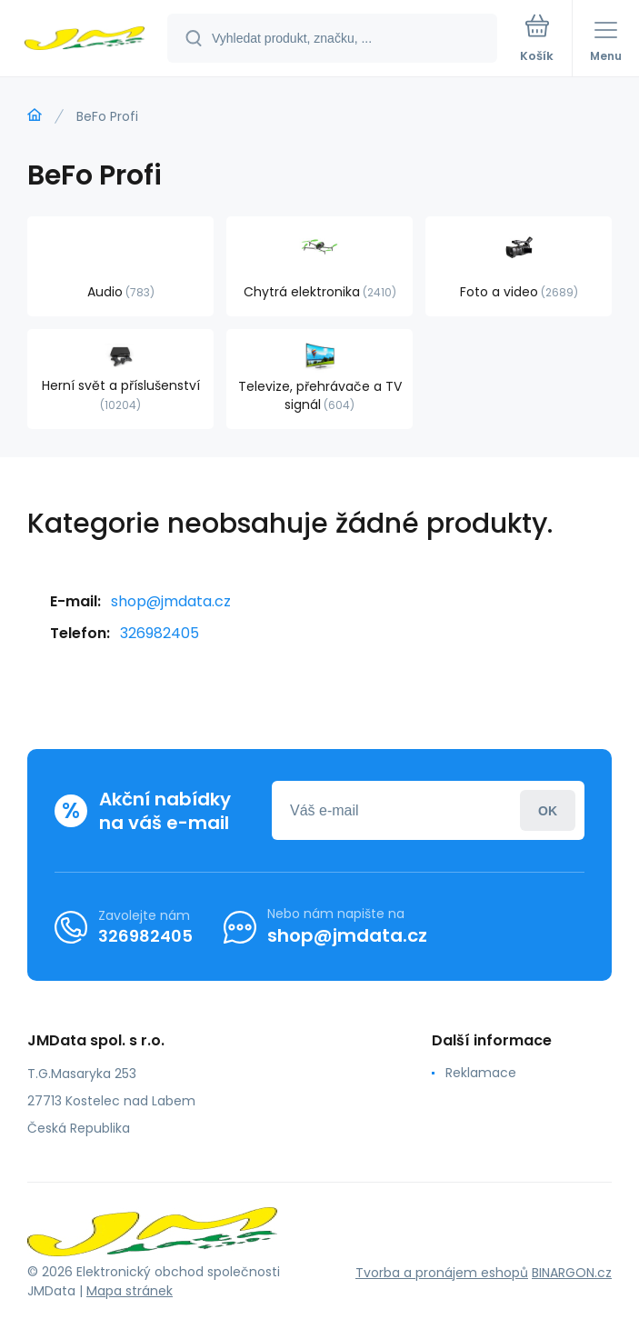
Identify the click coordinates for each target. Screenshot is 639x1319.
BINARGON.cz (572, 1273)
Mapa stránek (129, 1291)
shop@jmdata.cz (171, 601)
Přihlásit (547, 810)
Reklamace (480, 1073)
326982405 (159, 633)
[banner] (85, 39)
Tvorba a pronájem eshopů (441, 1273)
